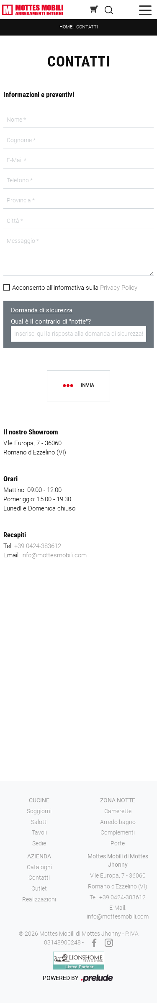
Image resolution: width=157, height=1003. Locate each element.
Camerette (117, 811)
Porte (118, 843)
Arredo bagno (118, 822)
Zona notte (117, 800)
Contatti (87, 27)
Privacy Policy (118, 287)
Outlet (39, 888)
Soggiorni (39, 811)
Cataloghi (39, 867)
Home (65, 27)
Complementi (117, 832)
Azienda (39, 856)
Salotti (39, 822)
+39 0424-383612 (37, 546)
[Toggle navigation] (145, 10)
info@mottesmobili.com (54, 555)
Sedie (39, 843)
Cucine (39, 800)
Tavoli (39, 832)
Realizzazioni (39, 899)
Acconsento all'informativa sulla (74, 287)
